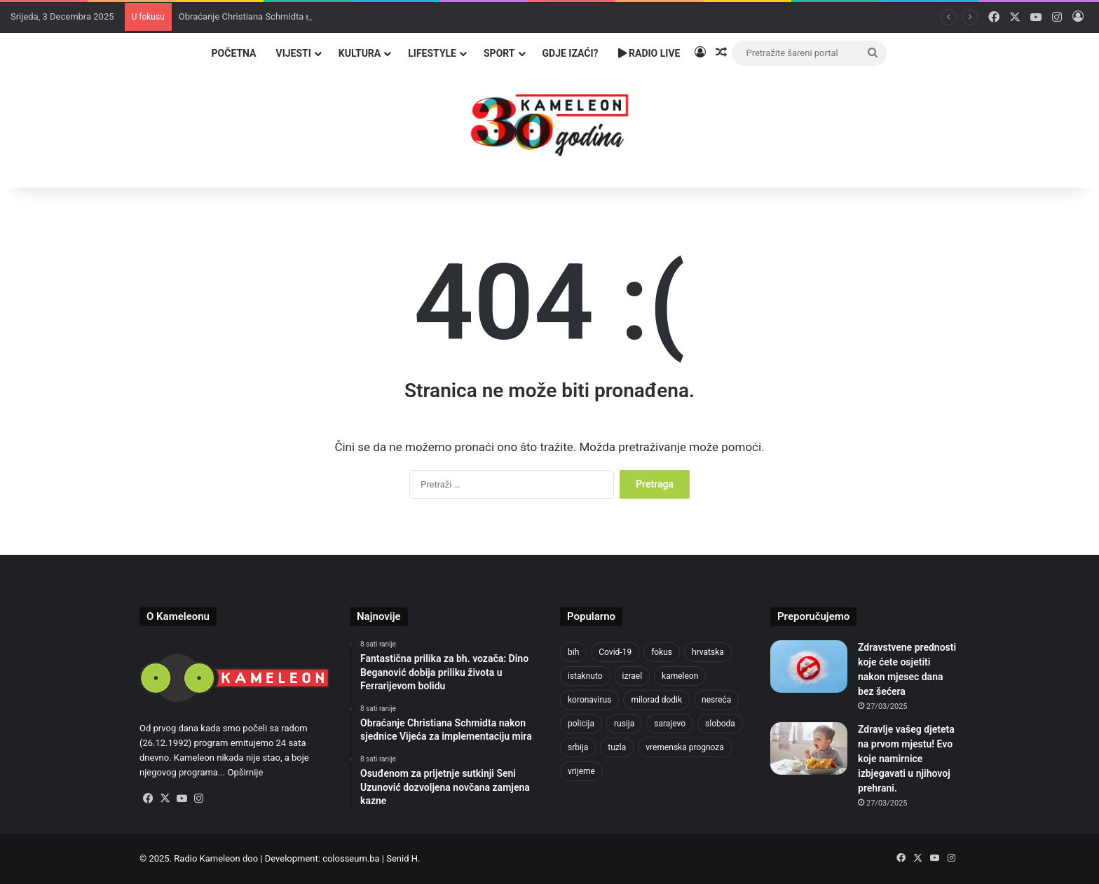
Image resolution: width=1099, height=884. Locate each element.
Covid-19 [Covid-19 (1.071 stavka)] (615, 652)
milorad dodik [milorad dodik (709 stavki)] (656, 700)
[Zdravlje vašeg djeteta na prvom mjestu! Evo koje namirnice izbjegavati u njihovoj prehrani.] (808, 748)
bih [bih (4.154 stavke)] (573, 652)
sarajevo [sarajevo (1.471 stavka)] (669, 723)
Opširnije (245, 772)
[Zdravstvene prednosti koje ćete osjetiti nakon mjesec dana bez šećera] (808, 666)
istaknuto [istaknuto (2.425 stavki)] (585, 676)
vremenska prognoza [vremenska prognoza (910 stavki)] (685, 747)
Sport (499, 53)
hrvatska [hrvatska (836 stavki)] (708, 652)
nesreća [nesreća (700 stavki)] (716, 700)
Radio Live (649, 53)
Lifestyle (432, 53)
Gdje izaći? (570, 53)
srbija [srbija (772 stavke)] (578, 747)
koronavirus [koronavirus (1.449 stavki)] (589, 700)
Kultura (360, 53)
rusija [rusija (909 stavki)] (624, 723)
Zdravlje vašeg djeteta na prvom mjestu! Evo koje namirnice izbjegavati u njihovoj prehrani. (906, 759)
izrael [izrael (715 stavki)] (632, 676)
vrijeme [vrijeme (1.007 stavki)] (581, 771)
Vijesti (292, 53)
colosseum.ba (350, 858)
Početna (234, 53)
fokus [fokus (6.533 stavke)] (661, 652)
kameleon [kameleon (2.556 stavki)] (680, 676)
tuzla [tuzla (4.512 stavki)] (617, 747)
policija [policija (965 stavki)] (581, 723)
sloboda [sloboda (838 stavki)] (720, 723)
